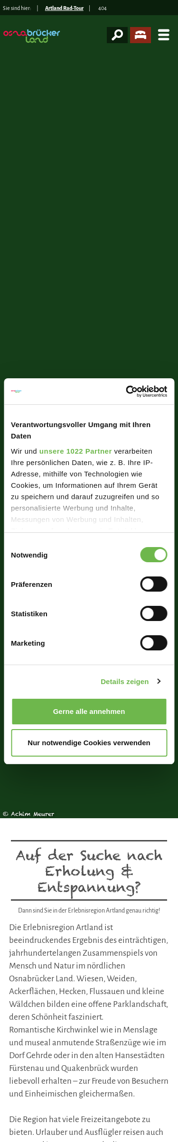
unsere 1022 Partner (75, 451)
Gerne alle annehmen (89, 711)
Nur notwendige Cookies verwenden (89, 743)
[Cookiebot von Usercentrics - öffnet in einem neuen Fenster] (126, 391)
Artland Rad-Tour (64, 8)
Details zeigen (125, 681)
